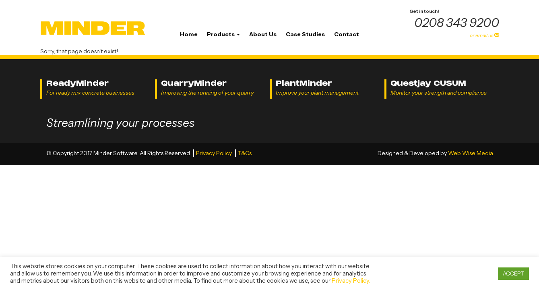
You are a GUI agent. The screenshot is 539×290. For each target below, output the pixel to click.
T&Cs (245, 153)
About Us (263, 34)
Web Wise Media (470, 153)
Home (189, 34)
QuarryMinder (194, 83)
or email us (484, 35)
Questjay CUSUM (428, 83)
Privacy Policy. (351, 280)
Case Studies (305, 34)
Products (223, 34)
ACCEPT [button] (513, 273)
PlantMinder (304, 83)
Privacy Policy (214, 153)
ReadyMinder (77, 83)
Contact (346, 34)
